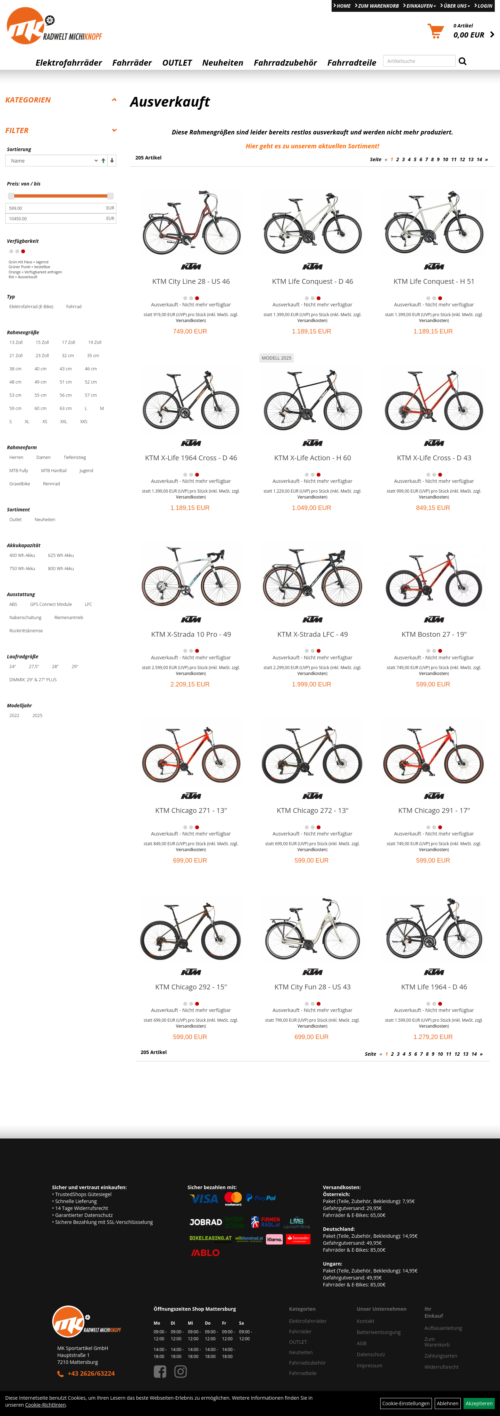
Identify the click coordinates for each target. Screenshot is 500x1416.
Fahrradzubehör (285, 62)
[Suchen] (462, 61)
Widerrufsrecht (434, 1367)
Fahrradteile (351, 62)
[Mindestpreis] (55, 208)
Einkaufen (421, 5)
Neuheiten (222, 62)
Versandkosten (190, 320)
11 (453, 159)
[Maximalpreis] (55, 218)
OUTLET (177, 62)
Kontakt (366, 1321)
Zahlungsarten (434, 1355)
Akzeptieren (479, 1403)
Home (344, 5)
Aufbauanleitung (434, 1328)
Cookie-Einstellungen (406, 1403)
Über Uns (457, 5)
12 (462, 159)
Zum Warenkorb (378, 5)
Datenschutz (371, 1354)
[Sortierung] (52, 160)
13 (470, 159)
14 (479, 159)
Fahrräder (132, 62)
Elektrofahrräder (68, 62)
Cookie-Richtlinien (45, 1404)
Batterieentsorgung (379, 1332)
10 (445, 159)
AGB (362, 1343)
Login (485, 5)
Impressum (370, 1365)
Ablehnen (447, 1403)
